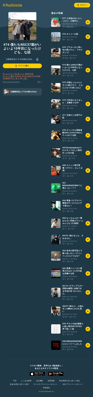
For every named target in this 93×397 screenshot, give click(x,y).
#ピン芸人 (15, 78)
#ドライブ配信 (8, 76)
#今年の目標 (26, 76)
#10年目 (18, 76)
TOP (14, 381)
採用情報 (51, 381)
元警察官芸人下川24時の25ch (19, 59)
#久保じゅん (19, 74)
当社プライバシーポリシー (72, 384)
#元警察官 (7, 78)
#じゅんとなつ (8, 74)
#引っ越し (24, 78)
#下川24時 (36, 76)
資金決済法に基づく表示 (19, 384)
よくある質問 (26, 381)
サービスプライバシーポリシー (46, 384)
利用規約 (46, 388)
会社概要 (39, 381)
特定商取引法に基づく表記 (69, 381)
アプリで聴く (22, 65)
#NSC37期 (29, 74)
